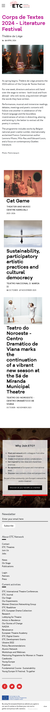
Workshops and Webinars (13, 652)
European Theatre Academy (14, 633)
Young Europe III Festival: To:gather (18, 671)
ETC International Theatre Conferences (20, 591)
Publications (7, 566)
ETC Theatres (8, 547)
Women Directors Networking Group (19, 604)
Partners (5, 576)
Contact (5, 544)
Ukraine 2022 (8, 642)
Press (4, 579)
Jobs (4, 553)
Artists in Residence (11, 620)
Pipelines (6, 665)
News (4, 560)
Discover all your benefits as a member (25, 488)
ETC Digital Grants (10, 636)
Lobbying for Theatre (11, 617)
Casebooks (7, 658)
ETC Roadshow (9, 607)
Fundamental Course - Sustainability (18, 668)
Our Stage (6, 597)
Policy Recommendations (13, 645)
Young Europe (8, 661)
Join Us (5, 550)
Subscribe (8, 525)
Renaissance (7, 629)
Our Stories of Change (12, 623)
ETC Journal (7, 594)
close (45, 706)
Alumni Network (9, 649)
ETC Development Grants (14, 639)
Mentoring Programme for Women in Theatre (22, 655)
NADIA (5, 626)
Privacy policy (33, 709)
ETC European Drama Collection (17, 610)
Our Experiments (10, 601)
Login (4, 572)
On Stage (6, 563)
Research (6, 613)
